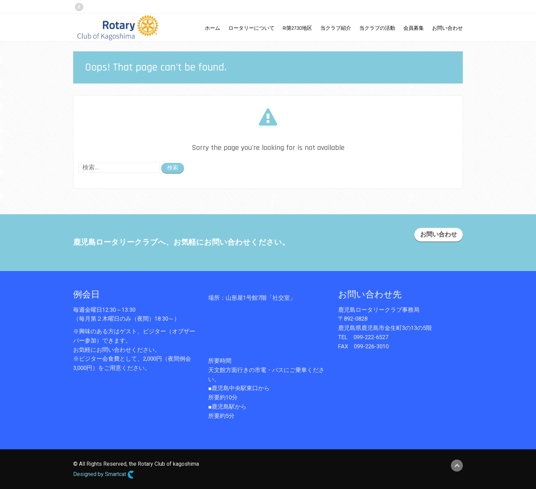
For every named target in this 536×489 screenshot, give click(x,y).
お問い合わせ (447, 28)
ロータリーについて (251, 28)
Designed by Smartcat (103, 475)
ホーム (212, 28)
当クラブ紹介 (335, 28)
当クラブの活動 (377, 28)
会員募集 (413, 28)
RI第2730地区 (297, 28)
